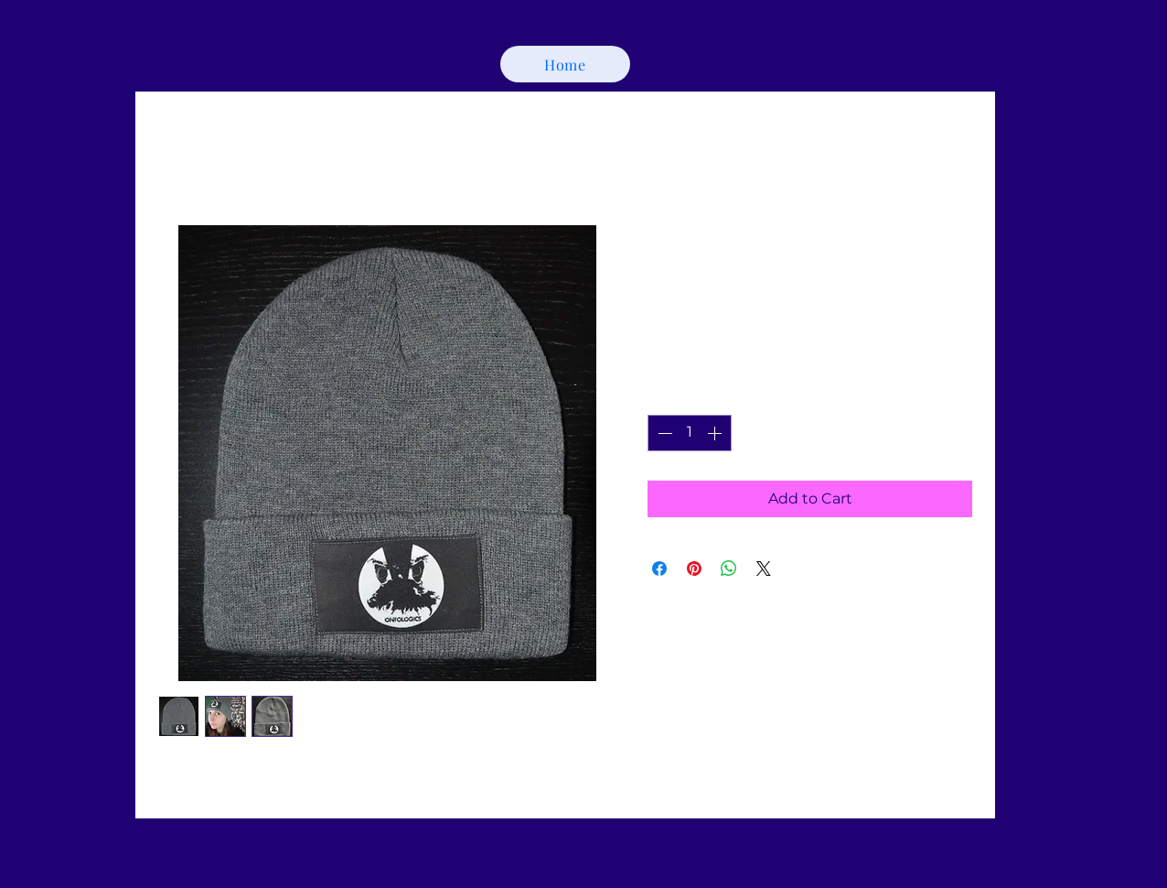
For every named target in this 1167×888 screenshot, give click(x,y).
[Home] (565, 64)
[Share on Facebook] (659, 568)
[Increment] (716, 433)
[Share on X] (764, 568)
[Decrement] (663, 433)
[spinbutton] (689, 433)
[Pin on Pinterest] (694, 568)
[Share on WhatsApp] (729, 568)
